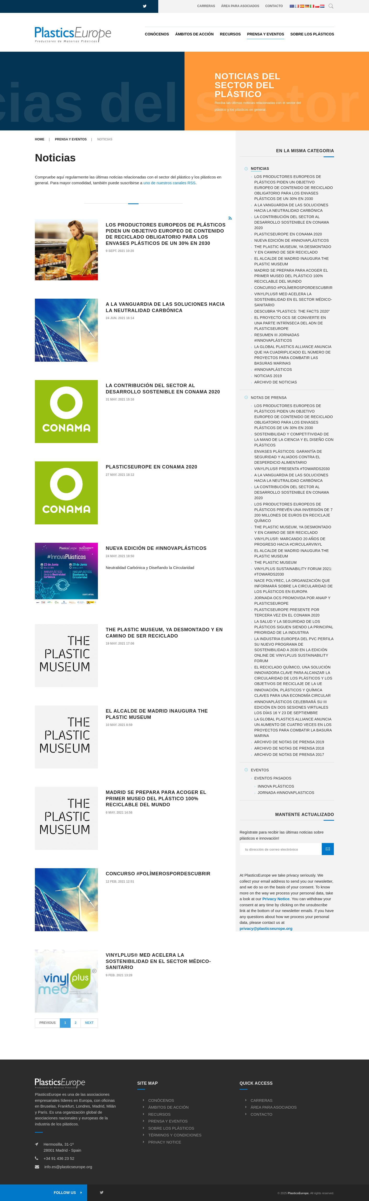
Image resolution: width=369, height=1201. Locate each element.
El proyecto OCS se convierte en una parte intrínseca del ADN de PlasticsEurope (290, 323)
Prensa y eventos (265, 34)
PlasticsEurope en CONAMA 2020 (151, 467)
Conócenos (157, 34)
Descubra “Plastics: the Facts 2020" (292, 311)
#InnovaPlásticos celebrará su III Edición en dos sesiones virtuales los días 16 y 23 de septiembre (291, 707)
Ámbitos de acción (194, 34)
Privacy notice (164, 1142)
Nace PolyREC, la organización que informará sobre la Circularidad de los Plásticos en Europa (293, 586)
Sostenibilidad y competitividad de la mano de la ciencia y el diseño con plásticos (294, 439)
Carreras (206, 6)
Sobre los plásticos (312, 34)
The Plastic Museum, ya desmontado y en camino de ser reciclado (292, 249)
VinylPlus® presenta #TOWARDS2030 (292, 469)
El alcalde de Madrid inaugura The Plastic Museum (291, 261)
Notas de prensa (269, 398)
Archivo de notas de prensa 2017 (289, 754)
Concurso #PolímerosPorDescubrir (158, 873)
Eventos (260, 770)
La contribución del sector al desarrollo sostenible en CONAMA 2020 (291, 222)
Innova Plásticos (276, 786)
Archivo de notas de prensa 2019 (289, 742)
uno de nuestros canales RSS (170, 183)
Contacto (274, 6)
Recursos (230, 34)
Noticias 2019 (268, 376)
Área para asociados (240, 6)
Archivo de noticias (275, 382)
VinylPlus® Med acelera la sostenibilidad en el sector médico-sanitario (158, 961)
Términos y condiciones (175, 1135)
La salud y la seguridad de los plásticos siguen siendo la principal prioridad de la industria (293, 627)
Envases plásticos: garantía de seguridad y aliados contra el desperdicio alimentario (288, 457)
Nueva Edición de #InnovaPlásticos (156, 548)
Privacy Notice (275, 899)
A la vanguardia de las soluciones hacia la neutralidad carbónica (291, 208)
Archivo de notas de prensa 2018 (289, 748)
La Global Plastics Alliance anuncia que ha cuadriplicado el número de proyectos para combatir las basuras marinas (292, 355)
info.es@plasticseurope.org (68, 1167)
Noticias (260, 168)
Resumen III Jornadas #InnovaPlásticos (276, 338)
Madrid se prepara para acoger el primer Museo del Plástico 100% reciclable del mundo (156, 798)
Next (89, 1023)
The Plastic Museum (275, 562)
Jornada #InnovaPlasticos (286, 793)
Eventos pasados (272, 778)
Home (39, 139)
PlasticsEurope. (298, 1193)
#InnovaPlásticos (273, 369)
